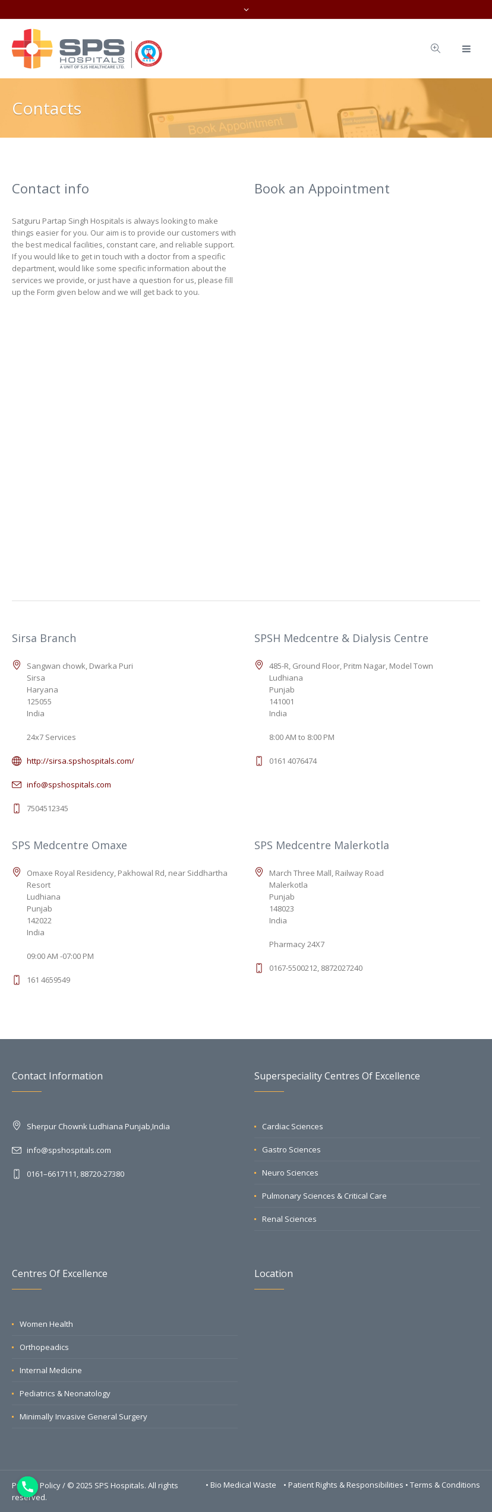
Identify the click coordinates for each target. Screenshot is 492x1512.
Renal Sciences (289, 1219)
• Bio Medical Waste (242, 1484)
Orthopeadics (44, 1347)
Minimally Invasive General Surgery (83, 1416)
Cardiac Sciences (292, 1126)
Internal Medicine (51, 1370)
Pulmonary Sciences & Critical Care (324, 1195)
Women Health (46, 1324)
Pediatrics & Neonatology (65, 1393)
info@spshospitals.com (69, 784)
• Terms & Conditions (442, 1484)
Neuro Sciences (290, 1172)
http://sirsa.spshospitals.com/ (80, 760)
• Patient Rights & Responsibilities (344, 1484)
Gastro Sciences (291, 1149)
